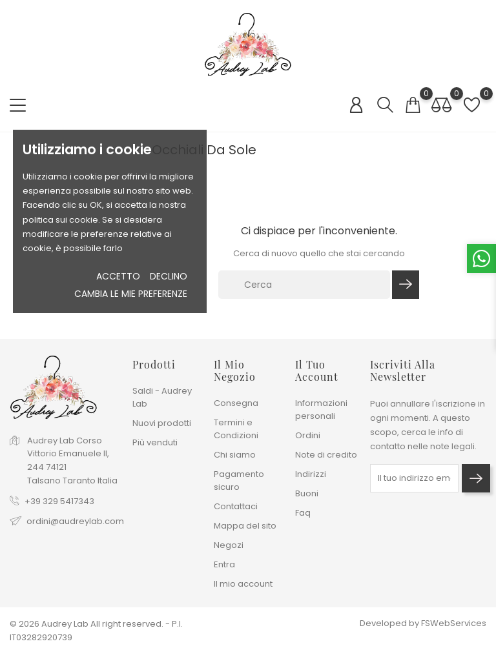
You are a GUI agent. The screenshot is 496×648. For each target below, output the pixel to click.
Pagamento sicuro (239, 480)
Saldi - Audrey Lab (162, 397)
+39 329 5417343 (59, 501)
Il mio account (243, 584)
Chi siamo (235, 455)
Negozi (228, 545)
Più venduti (155, 442)
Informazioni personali (321, 409)
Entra (224, 564)
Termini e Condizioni (236, 428)
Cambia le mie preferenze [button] (130, 293)
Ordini (307, 435)
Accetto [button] (118, 276)
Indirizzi (310, 474)
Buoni (306, 493)
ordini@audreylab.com (75, 521)
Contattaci (236, 506)
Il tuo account (316, 370)
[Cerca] (304, 284)
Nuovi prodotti (161, 423)
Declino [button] (168, 276)
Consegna (236, 403)
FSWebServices (453, 623)
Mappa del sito (245, 526)
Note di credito (326, 455)
